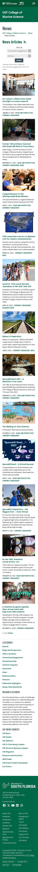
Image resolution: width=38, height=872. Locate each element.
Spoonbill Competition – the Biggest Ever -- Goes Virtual (15, 510)
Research (5, 829)
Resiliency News (8, 308)
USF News (6, 733)
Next (11, 633)
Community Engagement (10, 115)
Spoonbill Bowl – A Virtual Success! (18, 464)
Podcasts (6, 679)
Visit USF (5, 865)
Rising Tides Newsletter (12, 687)
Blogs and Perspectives (24, 113)
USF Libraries (24, 837)
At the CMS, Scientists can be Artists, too (12, 560)
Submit (19, 60)
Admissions (6, 819)
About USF (6, 813)
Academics (6, 816)
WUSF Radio (7, 759)
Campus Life (7, 826)
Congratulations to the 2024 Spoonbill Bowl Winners (15, 195)
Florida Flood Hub (9, 661)
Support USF (23, 834)
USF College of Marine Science (14, 33)
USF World (23, 840)
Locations (6, 822)
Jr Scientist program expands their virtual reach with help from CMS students (15, 609)
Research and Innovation (12, 755)
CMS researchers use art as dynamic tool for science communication (18, 237)
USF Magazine (8, 752)
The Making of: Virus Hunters (15, 426)
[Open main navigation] (34, 3)
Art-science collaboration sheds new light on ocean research (16, 100)
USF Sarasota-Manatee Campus (15, 748)
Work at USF (23, 813)
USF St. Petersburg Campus (13, 744)
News (30, 33)
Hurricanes (6, 668)
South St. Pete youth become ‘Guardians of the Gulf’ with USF (16, 285)
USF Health (6, 737)
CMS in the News (9, 654)
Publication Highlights (11, 683)
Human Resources (9, 843)
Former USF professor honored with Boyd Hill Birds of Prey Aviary (18, 145)
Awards (5, 646)
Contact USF (22, 861)
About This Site (8, 861)
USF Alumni (23, 831)
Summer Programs (10, 665)
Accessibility (16, 865)
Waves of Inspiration (11, 336)
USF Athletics (7, 741)
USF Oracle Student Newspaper (15, 763)
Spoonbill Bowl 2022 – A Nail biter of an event (13, 380)
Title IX (21, 822)
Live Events (7, 766)
